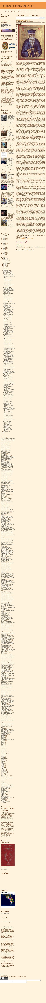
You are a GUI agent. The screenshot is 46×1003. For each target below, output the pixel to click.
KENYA (2, 767)
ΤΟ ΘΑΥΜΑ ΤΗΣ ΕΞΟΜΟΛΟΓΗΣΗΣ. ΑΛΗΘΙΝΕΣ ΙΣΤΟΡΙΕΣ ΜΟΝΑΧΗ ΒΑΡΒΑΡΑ (7, 719)
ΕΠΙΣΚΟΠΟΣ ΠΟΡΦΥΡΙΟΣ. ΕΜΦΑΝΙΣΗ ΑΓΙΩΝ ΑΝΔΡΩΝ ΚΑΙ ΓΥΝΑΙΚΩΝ (7, 517)
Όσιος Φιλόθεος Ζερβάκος (6, 625)
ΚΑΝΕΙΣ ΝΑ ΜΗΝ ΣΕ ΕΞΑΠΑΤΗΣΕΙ (5, 566)
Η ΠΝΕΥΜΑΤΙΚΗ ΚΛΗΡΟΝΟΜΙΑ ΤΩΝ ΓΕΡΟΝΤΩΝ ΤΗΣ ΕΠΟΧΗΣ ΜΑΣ (8, 535)
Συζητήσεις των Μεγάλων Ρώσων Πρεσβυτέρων (6, 699)
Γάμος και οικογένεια (5, 499)
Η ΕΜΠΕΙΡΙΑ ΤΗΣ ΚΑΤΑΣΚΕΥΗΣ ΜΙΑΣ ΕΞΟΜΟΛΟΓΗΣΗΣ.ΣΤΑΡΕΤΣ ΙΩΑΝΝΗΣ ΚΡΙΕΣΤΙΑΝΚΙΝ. (7, 527)
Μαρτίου (5, 269)
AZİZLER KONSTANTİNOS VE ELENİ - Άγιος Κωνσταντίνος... (8, 352)
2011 (3, 254)
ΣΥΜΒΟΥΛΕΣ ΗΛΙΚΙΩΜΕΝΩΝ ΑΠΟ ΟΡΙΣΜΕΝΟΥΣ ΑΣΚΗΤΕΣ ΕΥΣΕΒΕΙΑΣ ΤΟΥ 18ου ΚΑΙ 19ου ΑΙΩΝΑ (7, 702)
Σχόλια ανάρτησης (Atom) (28, 249)
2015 (3, 249)
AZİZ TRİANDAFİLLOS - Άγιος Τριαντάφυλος (9, 327)
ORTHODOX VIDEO (5, 777)
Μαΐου (5, 266)
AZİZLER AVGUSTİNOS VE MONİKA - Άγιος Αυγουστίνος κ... (8, 346)
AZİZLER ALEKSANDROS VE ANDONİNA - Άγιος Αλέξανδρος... (9, 349)
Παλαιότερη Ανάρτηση (40, 247)
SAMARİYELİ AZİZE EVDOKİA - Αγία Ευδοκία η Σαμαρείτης (9, 307)
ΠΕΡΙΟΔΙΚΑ (3, 648)
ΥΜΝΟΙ (2, 728)
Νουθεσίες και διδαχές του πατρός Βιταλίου (8, 282)
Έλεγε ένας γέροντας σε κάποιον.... (7, 301)
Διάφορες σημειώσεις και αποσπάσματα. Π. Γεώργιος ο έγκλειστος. (7, 509)
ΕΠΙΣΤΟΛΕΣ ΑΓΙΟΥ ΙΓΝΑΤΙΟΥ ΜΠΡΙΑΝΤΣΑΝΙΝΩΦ (7, 520)
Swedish (3, 790)
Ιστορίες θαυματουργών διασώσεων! (6, 557)
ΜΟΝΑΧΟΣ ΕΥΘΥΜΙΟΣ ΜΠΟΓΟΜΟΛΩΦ (6, 595)
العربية (2, 802)
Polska (2, 780)
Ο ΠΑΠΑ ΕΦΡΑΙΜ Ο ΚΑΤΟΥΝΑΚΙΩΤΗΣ (7, 422)
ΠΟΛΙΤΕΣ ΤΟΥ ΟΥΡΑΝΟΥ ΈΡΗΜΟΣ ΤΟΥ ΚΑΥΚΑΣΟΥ (6, 655)
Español (2, 755)
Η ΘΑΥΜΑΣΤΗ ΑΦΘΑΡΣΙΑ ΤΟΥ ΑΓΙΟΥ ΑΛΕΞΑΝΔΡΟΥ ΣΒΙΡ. (9, 276)
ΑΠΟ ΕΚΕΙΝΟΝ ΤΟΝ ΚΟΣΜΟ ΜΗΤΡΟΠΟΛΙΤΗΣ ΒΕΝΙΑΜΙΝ (7, 467)
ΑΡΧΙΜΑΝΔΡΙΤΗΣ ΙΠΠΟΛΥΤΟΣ (7, 483)
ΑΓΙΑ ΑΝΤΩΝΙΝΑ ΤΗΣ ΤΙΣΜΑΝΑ (7, 440)
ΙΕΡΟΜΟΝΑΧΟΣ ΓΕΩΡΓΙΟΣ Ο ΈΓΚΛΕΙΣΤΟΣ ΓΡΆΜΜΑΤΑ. (7, 551)
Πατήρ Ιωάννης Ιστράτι (5, 640)
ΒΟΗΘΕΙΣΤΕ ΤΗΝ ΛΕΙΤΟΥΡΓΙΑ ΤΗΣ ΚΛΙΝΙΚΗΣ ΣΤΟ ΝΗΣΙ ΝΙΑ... (7, 429)
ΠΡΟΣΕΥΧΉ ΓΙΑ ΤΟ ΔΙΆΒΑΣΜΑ (11, 153)
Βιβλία (2, 495)
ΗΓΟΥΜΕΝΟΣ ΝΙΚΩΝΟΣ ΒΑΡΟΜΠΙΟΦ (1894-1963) (8, 289)
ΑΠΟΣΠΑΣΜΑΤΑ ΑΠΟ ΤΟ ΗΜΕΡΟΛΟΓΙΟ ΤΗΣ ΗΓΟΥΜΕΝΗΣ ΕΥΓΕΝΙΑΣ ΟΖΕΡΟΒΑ (6, 475)
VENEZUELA (4, 796)
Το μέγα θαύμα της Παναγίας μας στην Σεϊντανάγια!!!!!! (8, 274)
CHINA (2, 746)
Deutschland (3, 750)
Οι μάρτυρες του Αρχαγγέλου (8, 391)
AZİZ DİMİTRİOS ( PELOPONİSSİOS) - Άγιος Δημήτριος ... (8, 389)
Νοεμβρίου (6, 259)
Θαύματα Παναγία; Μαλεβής (8, 290)
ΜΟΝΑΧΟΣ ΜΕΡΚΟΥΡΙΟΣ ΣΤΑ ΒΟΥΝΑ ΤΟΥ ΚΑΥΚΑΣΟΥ (7, 597)
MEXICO (3, 770)
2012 (3, 253)
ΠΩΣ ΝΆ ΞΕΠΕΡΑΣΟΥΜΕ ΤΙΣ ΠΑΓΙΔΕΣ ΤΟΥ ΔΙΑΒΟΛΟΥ (7, 668)
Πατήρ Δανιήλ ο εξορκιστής (6, 636)
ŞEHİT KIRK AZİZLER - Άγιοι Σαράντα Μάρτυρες (8, 315)
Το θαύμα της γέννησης (7, 272)
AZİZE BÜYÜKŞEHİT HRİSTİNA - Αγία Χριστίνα (8, 380)
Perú (2, 779)
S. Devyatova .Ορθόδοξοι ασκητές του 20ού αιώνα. (6, 787)
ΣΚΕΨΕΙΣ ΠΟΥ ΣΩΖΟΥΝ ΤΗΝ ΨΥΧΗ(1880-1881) (7, 676)
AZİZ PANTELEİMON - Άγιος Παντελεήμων (8, 335)
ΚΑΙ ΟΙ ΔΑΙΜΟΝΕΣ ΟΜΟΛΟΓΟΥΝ (6, 292)
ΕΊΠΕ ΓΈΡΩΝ (4, 513)
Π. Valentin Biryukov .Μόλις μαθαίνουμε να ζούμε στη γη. (7, 629)
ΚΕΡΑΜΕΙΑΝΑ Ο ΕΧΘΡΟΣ (6, 573)
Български (3, 798)
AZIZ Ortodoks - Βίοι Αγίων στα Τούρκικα (26, 238)
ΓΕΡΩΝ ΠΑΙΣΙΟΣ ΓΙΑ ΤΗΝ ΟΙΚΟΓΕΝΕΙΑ (8, 294)
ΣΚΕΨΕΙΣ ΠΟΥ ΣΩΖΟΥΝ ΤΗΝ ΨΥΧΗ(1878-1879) (7, 674)
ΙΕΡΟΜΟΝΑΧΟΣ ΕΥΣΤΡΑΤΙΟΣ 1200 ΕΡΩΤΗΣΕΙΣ (7, 553)
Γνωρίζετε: (3, 503)
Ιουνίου (5, 265)
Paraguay (3, 778)
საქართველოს (4, 801)
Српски (2, 799)
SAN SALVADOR (4, 788)
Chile (2, 745)
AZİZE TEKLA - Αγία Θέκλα (8, 361)
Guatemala (3, 758)
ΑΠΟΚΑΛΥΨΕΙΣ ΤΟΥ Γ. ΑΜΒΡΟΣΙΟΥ (7, 426)
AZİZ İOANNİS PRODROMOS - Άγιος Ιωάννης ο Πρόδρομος (9, 337)
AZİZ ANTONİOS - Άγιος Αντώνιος (7, 397)
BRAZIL (2, 743)
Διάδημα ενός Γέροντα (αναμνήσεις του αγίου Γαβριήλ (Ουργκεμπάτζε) (7, 506)
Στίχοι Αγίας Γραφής (5, 683)
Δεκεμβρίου (5, 258)
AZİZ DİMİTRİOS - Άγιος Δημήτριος (7, 387)
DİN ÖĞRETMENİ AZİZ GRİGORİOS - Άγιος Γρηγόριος (7, 317)
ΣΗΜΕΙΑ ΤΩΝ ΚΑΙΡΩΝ (5, 670)
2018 (3, 245)
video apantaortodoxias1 (6, 797)
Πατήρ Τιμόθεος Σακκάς (6, 646)
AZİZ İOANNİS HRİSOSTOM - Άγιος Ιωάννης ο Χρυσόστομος (9, 340)
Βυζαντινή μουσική (5, 498)
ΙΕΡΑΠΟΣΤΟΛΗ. (4, 549)
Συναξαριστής (4, 704)
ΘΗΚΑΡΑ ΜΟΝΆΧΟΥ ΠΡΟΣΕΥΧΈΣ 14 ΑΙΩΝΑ (6, 548)
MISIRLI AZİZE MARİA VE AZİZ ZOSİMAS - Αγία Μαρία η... (8, 312)
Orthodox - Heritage (5, 775)
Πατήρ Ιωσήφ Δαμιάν (5, 641)
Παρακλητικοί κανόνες (5, 632)
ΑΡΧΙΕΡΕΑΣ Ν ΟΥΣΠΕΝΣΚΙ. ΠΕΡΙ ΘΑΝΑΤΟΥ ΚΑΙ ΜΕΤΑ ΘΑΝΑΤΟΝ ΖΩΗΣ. (7, 481)
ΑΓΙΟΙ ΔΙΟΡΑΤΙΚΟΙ (5, 444)
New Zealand (4, 772)
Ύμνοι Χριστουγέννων (5, 729)
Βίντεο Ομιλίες (4, 497)
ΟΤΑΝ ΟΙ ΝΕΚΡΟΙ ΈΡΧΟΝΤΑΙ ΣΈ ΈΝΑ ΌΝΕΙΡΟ (7, 627)
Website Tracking (5, 913)
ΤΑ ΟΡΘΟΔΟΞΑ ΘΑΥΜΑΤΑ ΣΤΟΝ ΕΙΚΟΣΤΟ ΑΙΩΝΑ (6, 710)
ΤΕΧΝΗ (2, 711)
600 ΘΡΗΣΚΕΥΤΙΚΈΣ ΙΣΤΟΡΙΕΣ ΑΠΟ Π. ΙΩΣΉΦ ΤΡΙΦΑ (8, 439)
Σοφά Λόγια (3, 677)
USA (2, 795)
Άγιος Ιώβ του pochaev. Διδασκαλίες (6, 451)
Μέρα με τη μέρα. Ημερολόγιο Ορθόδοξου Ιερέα (7, 585)
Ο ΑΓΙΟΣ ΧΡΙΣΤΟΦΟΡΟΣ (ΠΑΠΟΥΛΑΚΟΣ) (6, 602)
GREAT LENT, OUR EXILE (8, 407)
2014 (3, 250)
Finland (2, 757)
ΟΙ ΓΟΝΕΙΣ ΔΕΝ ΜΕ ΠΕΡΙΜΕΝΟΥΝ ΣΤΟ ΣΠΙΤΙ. (11, 176)
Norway (2, 774)
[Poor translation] (5, 978)
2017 (3, 247)
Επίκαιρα (3, 515)
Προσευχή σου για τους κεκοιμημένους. (6, 662)
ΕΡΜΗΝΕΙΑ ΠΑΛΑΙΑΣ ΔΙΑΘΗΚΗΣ (5, 522)
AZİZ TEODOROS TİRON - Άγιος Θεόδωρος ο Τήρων (8, 331)
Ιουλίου (5, 264)
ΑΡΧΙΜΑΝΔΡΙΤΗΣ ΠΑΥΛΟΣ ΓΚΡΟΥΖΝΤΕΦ (7, 488)
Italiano (2, 765)
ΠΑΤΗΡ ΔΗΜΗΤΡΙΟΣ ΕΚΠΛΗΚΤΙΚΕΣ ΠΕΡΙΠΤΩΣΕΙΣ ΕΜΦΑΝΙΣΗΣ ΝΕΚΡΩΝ (7, 638)
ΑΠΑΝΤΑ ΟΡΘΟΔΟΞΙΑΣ (18, 6)
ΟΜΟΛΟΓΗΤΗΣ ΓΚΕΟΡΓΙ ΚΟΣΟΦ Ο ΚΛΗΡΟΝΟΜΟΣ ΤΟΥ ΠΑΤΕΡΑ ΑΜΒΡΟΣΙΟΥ (8, 622)
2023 (3, 239)
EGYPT (2, 752)
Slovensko (3, 789)
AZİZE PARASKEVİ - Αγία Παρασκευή (8, 370)
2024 (3, 238)
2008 (3, 432)
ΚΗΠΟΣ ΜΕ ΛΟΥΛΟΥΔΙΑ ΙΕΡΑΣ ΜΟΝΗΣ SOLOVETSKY (7, 575)
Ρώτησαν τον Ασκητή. (7, 305)
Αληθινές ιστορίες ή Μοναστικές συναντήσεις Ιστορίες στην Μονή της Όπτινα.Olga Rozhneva (7, 457)
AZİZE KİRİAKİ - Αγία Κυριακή (9, 372)
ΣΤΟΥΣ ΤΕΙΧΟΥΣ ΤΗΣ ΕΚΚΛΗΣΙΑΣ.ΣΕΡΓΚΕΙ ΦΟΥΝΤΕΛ (5, 693)
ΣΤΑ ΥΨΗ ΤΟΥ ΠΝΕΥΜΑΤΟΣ (7, 678)
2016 (3, 248)
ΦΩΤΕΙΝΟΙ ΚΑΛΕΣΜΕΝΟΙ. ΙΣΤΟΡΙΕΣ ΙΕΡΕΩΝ (6, 733)
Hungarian (3, 760)
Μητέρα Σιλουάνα (4, 591)
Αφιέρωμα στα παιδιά (5, 494)
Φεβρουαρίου (6, 270)
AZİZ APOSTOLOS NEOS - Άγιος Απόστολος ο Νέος (8, 395)
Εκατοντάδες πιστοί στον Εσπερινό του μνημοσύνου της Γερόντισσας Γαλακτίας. (11, 201)
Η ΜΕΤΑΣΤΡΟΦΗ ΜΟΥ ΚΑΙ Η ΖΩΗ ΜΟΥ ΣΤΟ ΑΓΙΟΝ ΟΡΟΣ (7, 532)
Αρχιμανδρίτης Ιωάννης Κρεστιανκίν (6, 486)
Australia (3, 737)
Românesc (3, 784)
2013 (3, 252)
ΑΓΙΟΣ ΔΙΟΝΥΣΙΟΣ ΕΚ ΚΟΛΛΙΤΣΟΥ (6, 449)
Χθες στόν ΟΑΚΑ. (10, 211)
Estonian (3, 756)
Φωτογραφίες (4, 734)
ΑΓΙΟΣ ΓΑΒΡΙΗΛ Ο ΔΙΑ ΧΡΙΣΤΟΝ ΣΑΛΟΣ (5, 446)
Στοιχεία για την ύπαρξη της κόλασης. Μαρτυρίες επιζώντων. (7, 687)
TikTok (2, 793)
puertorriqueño (4, 783)
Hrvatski (2, 759)
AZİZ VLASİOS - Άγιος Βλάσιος (7, 320)
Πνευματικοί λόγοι (4, 652)
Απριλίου (5, 267)
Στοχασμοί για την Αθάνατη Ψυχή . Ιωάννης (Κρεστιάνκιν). (7, 696)
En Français (3, 753)
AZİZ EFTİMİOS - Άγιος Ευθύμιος (7, 376)
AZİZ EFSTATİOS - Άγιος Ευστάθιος (8, 378)
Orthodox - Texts (4, 776)
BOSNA (2, 742)
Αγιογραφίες (3, 443)
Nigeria (2, 773)
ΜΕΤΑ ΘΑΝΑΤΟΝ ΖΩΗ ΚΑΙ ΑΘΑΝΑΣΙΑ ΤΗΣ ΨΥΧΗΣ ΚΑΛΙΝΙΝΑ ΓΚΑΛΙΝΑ (6, 587)
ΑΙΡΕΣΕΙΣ (3, 454)
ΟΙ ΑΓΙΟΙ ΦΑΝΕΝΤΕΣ (7, 287)
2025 (3, 237)
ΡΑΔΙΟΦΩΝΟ (4, 669)
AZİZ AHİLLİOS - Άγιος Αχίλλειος (7, 402)
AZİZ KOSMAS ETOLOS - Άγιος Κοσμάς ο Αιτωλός (8, 355)
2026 (3, 235)
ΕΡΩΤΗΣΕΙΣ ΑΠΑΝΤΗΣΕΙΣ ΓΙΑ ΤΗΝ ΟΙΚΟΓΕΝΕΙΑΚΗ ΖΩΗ (7, 524)
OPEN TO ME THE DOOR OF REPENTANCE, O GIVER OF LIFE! (9, 409)
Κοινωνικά (3, 579)
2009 (3, 257)
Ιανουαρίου (6, 431)
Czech (2, 748)
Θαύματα (3, 546)
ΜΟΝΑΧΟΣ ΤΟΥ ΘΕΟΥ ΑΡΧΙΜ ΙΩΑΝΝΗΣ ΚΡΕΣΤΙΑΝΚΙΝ (7, 599)
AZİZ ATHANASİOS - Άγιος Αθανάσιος (8, 393)
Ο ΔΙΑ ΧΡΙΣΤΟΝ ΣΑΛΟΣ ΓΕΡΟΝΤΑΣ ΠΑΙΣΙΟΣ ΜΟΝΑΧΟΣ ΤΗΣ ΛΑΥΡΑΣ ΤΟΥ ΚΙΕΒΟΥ (7, 605)
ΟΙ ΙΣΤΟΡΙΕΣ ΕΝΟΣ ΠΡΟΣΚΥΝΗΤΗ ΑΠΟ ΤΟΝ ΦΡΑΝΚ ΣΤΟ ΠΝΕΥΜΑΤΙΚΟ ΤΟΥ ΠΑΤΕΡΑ (7, 618)
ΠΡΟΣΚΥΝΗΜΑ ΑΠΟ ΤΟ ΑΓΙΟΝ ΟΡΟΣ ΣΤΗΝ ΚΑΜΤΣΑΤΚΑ (7, 664)
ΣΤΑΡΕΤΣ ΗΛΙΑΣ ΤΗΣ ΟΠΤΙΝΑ (7, 679)
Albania (2, 735)
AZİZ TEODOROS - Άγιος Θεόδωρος (8, 329)
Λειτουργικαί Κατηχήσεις (6, 580)
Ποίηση (2, 653)
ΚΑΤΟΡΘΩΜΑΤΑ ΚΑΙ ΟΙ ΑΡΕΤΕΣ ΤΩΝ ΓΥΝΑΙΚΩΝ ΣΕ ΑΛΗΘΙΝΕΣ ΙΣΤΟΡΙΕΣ (7, 569)
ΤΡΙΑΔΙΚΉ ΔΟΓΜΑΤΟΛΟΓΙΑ (7, 726)
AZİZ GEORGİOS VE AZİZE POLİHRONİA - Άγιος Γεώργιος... (8, 359)
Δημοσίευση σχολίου (20, 244)
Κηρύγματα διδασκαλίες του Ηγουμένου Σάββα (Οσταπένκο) (7, 577)
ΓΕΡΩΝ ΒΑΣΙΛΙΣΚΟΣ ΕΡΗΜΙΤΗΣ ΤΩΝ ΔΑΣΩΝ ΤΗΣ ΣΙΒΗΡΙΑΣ (7, 501)
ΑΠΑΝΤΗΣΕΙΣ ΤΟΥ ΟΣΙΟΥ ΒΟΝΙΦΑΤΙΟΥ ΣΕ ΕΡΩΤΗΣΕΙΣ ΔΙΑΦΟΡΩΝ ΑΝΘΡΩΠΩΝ (7, 464)
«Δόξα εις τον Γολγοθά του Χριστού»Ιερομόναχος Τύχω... (8, 412)
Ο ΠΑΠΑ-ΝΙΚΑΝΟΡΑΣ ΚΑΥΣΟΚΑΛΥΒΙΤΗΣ (7, 417)
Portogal (3, 781)
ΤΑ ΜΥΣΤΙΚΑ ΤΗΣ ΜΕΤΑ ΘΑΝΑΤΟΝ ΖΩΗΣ (6, 708)
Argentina (3, 736)
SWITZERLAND (4, 791)
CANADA (3, 744)
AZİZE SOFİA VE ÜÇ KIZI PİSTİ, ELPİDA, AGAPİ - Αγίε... (8, 363)
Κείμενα (2, 571)
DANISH (3, 749)
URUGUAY (3, 794)
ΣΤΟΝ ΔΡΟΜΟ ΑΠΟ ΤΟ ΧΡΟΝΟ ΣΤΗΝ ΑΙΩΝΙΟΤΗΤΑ (8, 690)
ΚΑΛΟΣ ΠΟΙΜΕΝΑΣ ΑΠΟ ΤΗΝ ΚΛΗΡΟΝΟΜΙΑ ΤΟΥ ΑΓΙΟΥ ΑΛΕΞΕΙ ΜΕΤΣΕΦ (7, 563)
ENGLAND (3, 754)
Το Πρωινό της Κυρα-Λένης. (11, 143)
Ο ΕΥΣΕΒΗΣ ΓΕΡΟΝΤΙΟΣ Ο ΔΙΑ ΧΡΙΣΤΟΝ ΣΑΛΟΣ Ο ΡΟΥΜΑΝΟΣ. (8, 608)
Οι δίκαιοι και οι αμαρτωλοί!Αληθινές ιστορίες (6, 615)
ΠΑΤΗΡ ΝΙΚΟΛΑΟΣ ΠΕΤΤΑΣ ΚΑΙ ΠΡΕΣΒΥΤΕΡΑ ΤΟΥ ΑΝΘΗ (7, 643)
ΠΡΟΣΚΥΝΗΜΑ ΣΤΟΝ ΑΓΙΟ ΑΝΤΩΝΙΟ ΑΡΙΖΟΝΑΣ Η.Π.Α (8, 298)
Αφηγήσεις (3, 493)
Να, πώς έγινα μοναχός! (7, 271)
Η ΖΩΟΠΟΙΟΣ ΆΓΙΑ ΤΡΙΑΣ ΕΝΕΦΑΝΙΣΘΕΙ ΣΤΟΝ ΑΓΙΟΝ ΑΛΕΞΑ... (8, 279)
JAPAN (2, 766)
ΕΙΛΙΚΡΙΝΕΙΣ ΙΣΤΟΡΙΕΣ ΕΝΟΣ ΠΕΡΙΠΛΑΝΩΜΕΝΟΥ (7, 512)
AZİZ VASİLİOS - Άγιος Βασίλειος (7, 322)
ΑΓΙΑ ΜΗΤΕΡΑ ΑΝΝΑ (5, 442)
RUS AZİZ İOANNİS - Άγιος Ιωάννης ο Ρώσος (8, 310)
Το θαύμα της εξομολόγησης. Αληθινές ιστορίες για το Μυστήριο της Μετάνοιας (7, 716)
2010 (3, 256)
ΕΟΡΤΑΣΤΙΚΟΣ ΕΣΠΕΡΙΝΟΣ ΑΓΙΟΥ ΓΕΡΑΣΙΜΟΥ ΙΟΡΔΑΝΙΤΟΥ (8, 285)
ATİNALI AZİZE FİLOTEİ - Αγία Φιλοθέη (8, 404)
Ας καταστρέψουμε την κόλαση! (7, 491)
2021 (3, 242)
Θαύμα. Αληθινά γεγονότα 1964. (7, 544)
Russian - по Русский (5, 785)
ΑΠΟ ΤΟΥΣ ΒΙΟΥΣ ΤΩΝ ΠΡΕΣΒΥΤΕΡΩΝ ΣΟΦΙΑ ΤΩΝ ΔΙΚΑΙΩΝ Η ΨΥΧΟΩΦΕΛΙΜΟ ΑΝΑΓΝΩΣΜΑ (7, 471)
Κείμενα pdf (3, 572)
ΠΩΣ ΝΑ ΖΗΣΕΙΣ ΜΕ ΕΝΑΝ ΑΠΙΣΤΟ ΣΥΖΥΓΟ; (7, 666)
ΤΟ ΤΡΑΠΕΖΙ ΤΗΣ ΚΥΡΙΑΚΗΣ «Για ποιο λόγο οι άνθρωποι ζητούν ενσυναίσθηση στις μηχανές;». (11, 187)
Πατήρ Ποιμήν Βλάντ (5, 645)
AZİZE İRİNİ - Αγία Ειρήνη (8, 365)
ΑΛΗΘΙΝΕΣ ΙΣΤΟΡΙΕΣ (5, 455)
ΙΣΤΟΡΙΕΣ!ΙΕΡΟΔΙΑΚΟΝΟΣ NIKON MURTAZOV (7, 560)
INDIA (2, 761)
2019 (3, 244)
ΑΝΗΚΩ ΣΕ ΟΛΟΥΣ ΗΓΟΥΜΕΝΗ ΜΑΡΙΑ (5, 462)
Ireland (2, 763)
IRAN (2, 762)
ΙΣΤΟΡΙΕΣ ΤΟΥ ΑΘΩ (5, 558)
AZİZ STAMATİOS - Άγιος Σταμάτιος (8, 333)
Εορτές (2, 514)
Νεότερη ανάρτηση (20, 247)
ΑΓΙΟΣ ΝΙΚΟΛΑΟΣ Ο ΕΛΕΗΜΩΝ (5, 453)
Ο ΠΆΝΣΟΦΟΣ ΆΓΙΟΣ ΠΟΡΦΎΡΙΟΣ (5, 613)
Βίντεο (2, 496)
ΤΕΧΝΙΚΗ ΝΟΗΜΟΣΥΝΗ (6, 712)
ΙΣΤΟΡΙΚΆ (3, 561)
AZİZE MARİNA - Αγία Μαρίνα (8, 371)
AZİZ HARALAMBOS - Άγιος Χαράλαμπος (8, 357)
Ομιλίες (2, 620)
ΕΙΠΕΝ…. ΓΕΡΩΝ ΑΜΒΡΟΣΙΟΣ (6, 424)
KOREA (2, 768)
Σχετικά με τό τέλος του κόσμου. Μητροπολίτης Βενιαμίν (7, 706)
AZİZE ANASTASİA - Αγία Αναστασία (8, 385)
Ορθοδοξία (3, 624)
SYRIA (2, 792)
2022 (3, 240)
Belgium (2, 741)
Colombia (3, 747)
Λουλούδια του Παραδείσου (6, 581)
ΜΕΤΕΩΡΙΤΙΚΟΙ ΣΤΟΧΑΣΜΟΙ (7, 589)
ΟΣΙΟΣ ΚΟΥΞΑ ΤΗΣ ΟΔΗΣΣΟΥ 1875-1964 (8, 415)
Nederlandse (3, 771)
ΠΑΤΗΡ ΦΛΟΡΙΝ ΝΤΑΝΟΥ (6, 647)
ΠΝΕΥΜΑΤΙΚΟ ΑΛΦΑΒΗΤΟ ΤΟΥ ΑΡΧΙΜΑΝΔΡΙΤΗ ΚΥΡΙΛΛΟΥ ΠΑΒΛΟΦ (8, 650)
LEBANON (3, 769)
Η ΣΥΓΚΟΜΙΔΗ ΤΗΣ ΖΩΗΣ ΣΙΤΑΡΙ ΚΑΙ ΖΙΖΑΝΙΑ (6, 538)
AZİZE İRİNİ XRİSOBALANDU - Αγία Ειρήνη (9, 368)
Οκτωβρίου (6, 260)
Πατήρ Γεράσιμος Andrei (6, 635)
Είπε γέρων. (10, 220)
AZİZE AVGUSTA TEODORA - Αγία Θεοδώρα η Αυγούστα (9, 383)
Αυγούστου (5, 263)
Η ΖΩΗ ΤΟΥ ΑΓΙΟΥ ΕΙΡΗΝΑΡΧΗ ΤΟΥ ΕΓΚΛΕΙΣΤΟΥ (8, 530)
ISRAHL (2, 764)
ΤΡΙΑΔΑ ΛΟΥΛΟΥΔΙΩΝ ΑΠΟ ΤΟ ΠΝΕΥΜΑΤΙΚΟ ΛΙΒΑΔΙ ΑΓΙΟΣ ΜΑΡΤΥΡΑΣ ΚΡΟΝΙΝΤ (7, 724)
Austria (2, 738)
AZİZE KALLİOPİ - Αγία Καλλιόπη (7, 374)
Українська (3, 800)
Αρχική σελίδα (29, 247)
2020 (3, 243)
